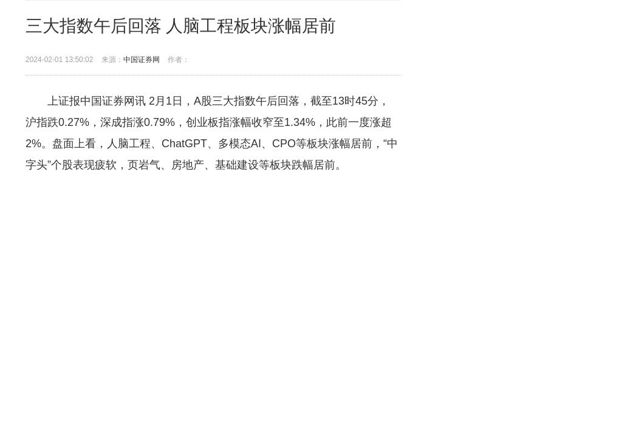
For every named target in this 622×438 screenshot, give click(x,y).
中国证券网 (141, 59)
